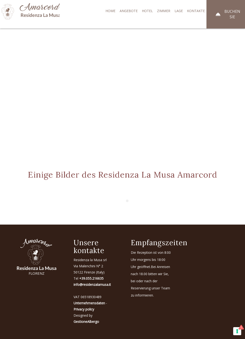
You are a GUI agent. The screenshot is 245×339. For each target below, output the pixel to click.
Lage (179, 11)
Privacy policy (84, 309)
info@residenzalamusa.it (92, 284)
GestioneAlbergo (86, 321)
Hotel (147, 11)
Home (110, 11)
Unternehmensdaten (89, 303)
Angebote (129, 11)
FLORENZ (36, 273)
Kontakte (196, 11)
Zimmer (163, 11)
